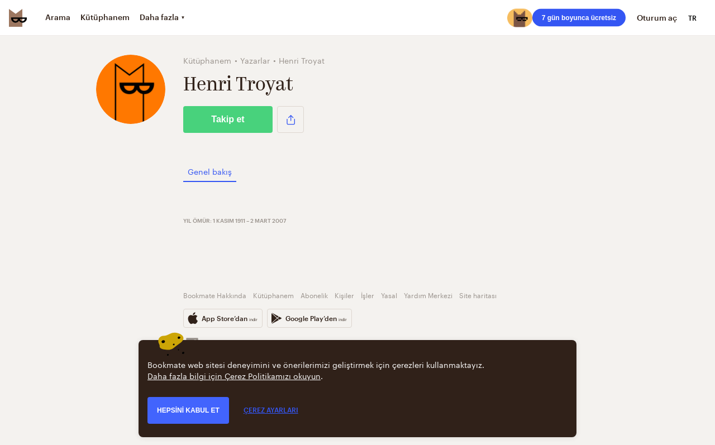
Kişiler (344, 294)
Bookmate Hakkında (214, 294)
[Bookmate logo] (18, 18)
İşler (367, 294)
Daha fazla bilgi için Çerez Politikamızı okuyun (234, 375)
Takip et (227, 119)
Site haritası (478, 294)
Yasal (389, 294)
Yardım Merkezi (428, 294)
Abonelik (314, 294)
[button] (290, 119)
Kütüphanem (273, 294)
